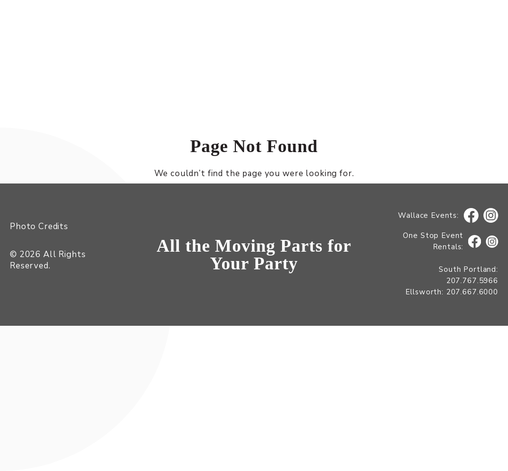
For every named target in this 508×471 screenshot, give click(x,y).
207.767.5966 (472, 281)
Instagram (491, 216)
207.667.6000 (472, 292)
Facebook (471, 216)
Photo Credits (39, 226)
